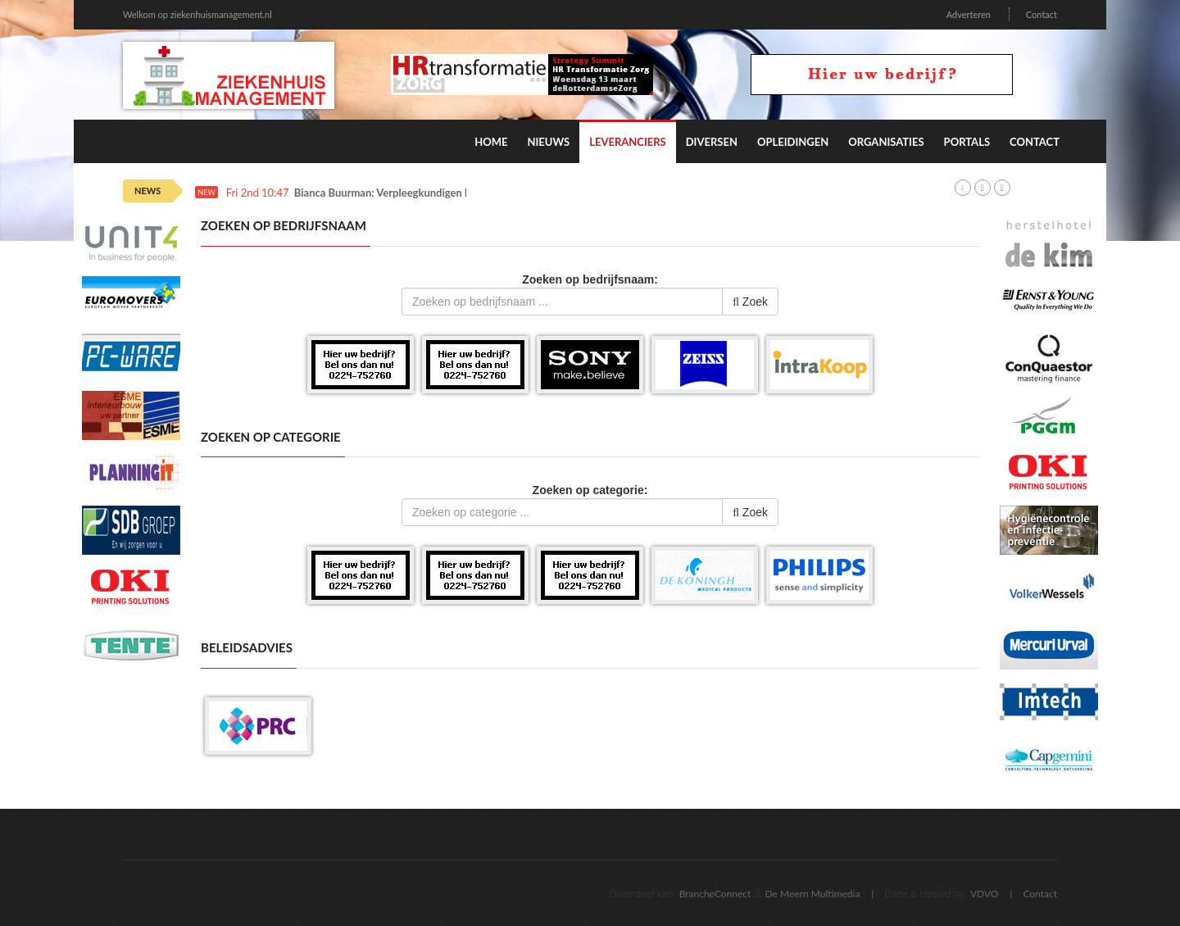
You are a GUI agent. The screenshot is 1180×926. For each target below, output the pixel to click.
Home (490, 141)
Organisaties (886, 141)
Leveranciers (627, 141)
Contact (1041, 14)
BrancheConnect (715, 893)
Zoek (750, 301)
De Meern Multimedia (812, 893)
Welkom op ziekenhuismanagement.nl (197, 14)
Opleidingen (792, 141)
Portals (967, 141)
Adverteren (968, 14)
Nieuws (548, 141)
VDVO (984, 893)
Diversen (712, 141)
